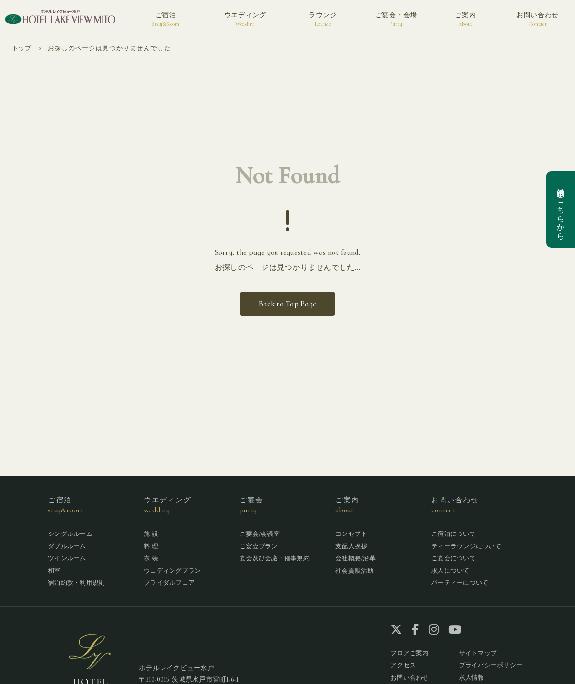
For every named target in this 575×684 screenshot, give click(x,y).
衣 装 (151, 558)
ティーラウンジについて (466, 546)
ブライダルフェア (169, 583)
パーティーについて (459, 583)
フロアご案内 (410, 653)
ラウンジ (322, 19)
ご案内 (465, 19)
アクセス (403, 665)
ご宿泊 (165, 19)
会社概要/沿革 (355, 558)
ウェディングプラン (172, 571)
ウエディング (245, 19)
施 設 (151, 534)
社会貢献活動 (354, 571)
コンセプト (351, 534)
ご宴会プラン (259, 546)
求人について (450, 571)
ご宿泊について (453, 534)
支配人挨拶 (351, 546)
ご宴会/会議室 (260, 534)
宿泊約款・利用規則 (76, 583)
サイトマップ (478, 653)
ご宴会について (453, 558)
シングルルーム (70, 534)
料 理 (151, 546)
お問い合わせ (537, 19)
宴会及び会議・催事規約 (275, 558)
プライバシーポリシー (491, 665)
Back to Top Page (287, 304)
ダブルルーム (67, 546)
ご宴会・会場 (396, 19)
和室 (54, 571)
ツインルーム (67, 558)
